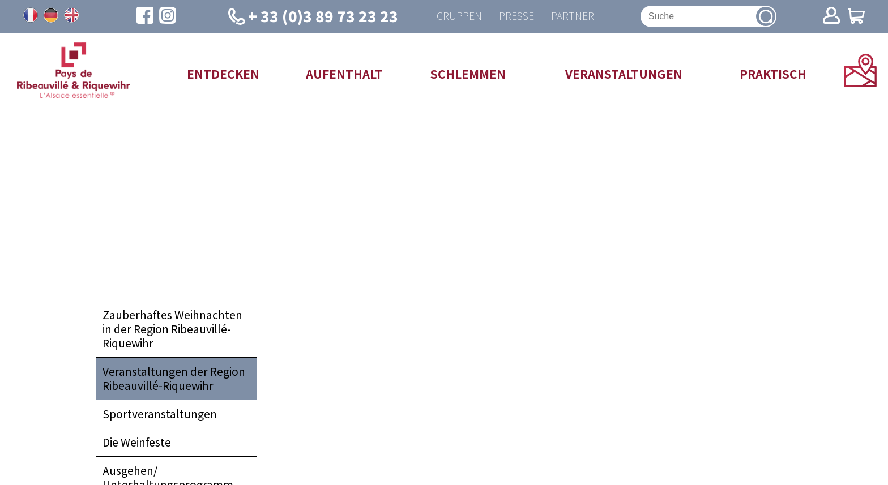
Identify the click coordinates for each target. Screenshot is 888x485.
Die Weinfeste (137, 442)
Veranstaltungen (623, 73)
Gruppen (459, 16)
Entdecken (223, 73)
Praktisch (773, 73)
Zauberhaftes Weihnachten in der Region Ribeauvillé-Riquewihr (172, 329)
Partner (572, 16)
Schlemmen (468, 73)
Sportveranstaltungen (160, 414)
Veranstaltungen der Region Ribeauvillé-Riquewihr (174, 378)
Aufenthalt (344, 73)
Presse (516, 16)
